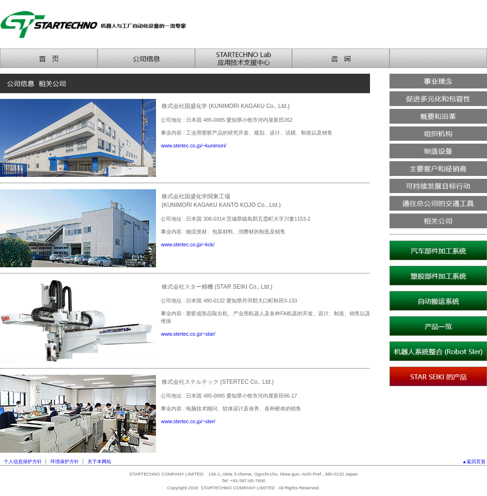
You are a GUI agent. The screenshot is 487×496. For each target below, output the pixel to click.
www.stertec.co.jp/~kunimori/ (193, 145)
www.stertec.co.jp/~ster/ (188, 421)
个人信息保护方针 (23, 461)
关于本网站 (99, 461)
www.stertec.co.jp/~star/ (188, 334)
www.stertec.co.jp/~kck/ (187, 244)
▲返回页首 (474, 461)
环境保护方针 (64, 461)
